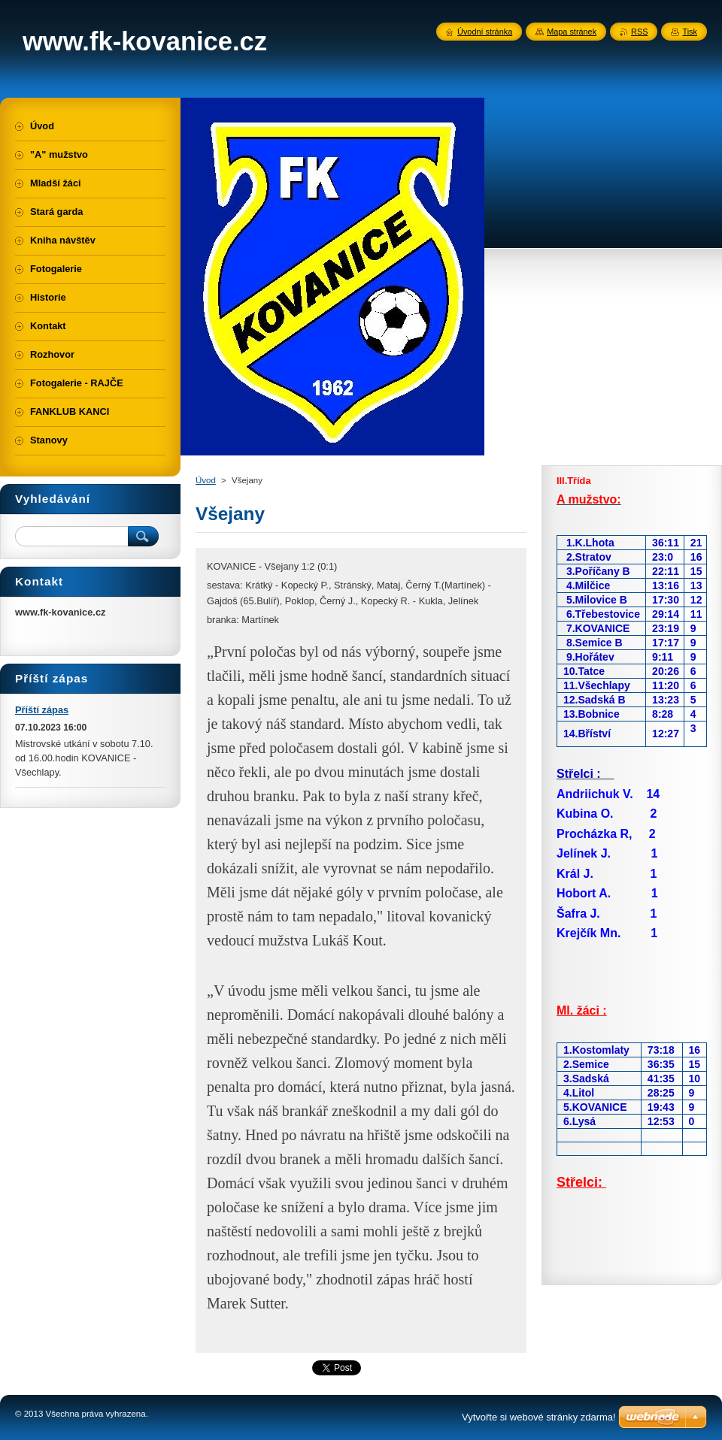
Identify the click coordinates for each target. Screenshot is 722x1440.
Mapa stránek (571, 31)
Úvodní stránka (484, 31)
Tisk (689, 31)
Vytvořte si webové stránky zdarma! (539, 1417)
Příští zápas (41, 709)
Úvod (206, 480)
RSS (639, 31)
